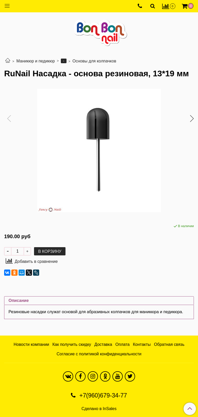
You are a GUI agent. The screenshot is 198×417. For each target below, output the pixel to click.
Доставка (103, 344)
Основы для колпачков (94, 61)
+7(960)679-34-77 (102, 395)
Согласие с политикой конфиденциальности (99, 354)
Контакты (142, 344)
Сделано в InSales (99, 409)
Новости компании (31, 344)
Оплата (123, 344)
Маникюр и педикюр (35, 61)
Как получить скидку (71, 344)
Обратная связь (169, 344)
